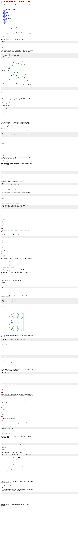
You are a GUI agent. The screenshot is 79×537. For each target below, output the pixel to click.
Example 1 (5, 10)
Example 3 (5, 16)
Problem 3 (4, 17)
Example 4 (5, 19)
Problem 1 (4, 11)
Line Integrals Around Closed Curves (9, 9)
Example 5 (5, 22)
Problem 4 (4, 20)
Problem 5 (4, 23)
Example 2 (5, 13)
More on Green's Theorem (7, 18)
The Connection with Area (7, 21)
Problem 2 (4, 14)
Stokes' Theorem (6, 15)
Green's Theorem (6, 12)
